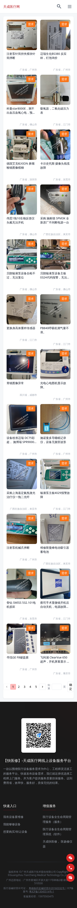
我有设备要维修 (13, 817)
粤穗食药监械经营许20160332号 (47, 888)
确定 (70, 687)
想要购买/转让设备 (15, 832)
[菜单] (70, 6)
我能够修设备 (12, 824)
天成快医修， (51, 841)
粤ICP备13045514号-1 (41, 891)
